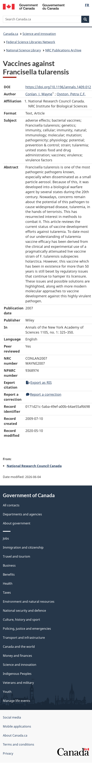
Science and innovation (39, 34)
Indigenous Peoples (17, 674)
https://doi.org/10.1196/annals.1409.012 (58, 87)
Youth (7, 692)
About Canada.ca (15, 735)
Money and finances (17, 656)
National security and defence (24, 610)
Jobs (6, 538)
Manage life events (16, 701)
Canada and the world (19, 646)
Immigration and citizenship (23, 547)
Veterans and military (18, 683)
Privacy (8, 753)
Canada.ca (10, 34)
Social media (12, 717)
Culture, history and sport (21, 619)
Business (9, 565)
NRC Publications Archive (63, 50)
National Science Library (23, 50)
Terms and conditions (18, 744)
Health (7, 583)
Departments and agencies (22, 514)
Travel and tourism (16, 556)
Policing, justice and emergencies (27, 628)
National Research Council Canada (34, 465)
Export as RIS (39, 382)
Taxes (7, 592)
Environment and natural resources (28, 601)
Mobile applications (17, 726)
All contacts (11, 505)
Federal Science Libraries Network (30, 42)
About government (16, 523)
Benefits (9, 574)
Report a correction (43, 394)
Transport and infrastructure (24, 637)
